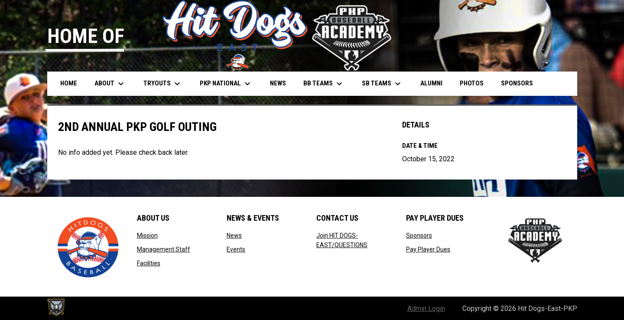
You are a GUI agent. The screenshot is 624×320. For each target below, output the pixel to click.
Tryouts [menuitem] (162, 83)
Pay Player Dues (428, 249)
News (234, 235)
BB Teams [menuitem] (323, 83)
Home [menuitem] (68, 83)
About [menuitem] (110, 83)
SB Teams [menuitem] (382, 83)
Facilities (148, 263)
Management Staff (163, 249)
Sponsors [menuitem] (517, 83)
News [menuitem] (278, 83)
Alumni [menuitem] (431, 83)
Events (236, 249)
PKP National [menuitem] (226, 83)
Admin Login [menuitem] (426, 308)
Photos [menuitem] (472, 83)
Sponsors (419, 235)
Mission (147, 235)
